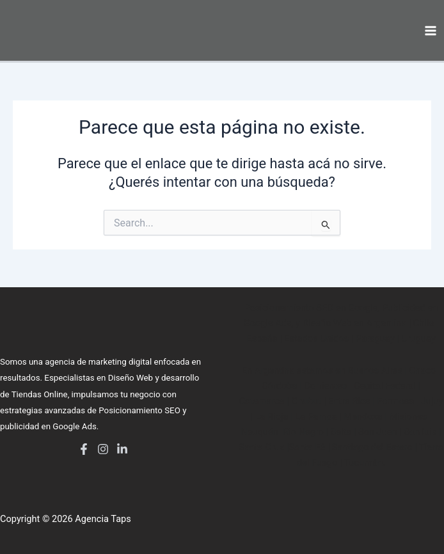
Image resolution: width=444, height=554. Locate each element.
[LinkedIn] (122, 449)
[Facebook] (84, 449)
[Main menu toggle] (430, 30)
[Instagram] (103, 449)
